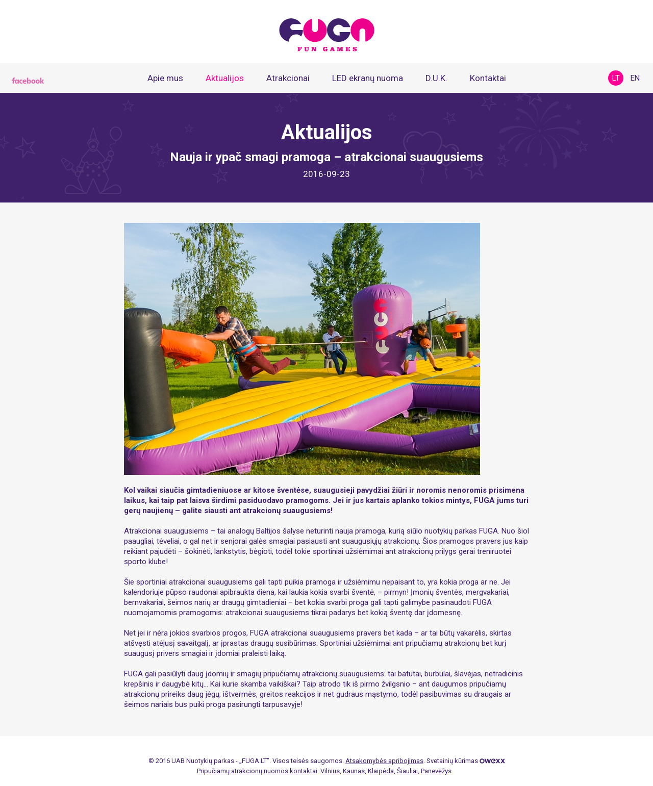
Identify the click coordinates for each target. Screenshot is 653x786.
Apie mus (165, 78)
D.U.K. (436, 78)
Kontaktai (488, 78)
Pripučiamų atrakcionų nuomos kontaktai (257, 771)
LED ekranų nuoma (367, 78)
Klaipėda (381, 771)
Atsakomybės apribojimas (384, 761)
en (635, 78)
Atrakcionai (288, 78)
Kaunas (354, 771)
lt (616, 78)
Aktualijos (225, 78)
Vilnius (330, 771)
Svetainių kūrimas (465, 761)
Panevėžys (436, 771)
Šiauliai (407, 771)
